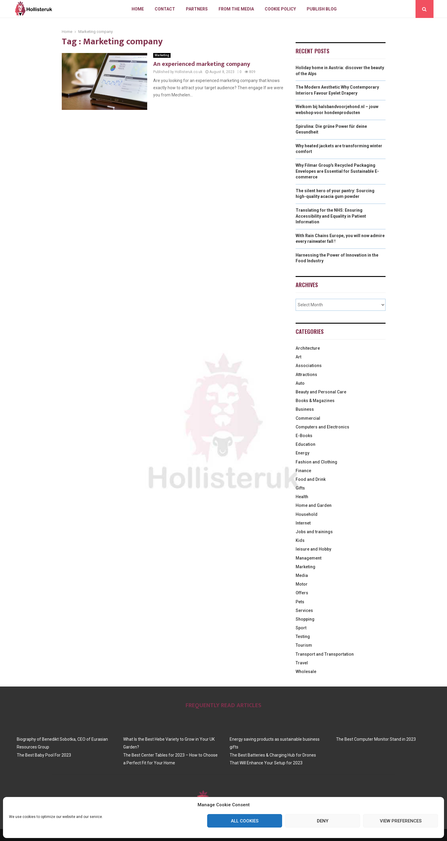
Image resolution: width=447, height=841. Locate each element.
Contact (165, 9)
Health (302, 496)
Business (305, 409)
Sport (301, 627)
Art (298, 356)
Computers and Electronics (322, 427)
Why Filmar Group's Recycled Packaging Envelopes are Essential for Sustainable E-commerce (337, 171)
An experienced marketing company (201, 64)
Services (304, 610)
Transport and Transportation (325, 654)
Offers (302, 592)
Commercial (308, 418)
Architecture (308, 348)
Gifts (300, 488)
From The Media (236, 9)
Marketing (162, 55)
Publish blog (322, 9)
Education (305, 444)
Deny (322, 821)
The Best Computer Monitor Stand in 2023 (376, 739)
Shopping (305, 619)
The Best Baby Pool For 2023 (44, 755)
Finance (303, 470)
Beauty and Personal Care (321, 392)
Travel (302, 662)
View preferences (401, 821)
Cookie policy (280, 9)
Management (308, 558)
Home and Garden (314, 505)
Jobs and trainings (314, 531)
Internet (303, 523)
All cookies (244, 821)
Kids (300, 540)
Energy (302, 453)
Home (138, 9)
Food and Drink (311, 479)
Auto (300, 383)
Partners (197, 9)
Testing (303, 636)
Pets (300, 601)
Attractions (306, 374)
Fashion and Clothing (316, 462)
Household (306, 514)
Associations (309, 365)
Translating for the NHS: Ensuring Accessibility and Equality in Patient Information (331, 216)
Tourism (304, 645)
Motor (302, 584)
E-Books (304, 435)
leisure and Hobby (313, 549)
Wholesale (306, 671)
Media (302, 575)
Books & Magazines (315, 400)
